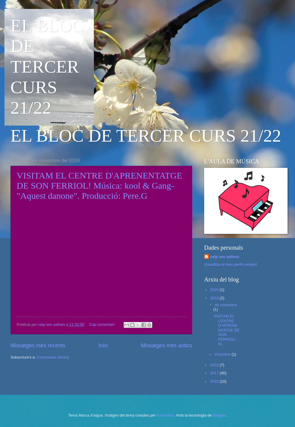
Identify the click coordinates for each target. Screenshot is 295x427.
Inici (103, 345)
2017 (215, 373)
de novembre (226, 305)
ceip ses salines (224, 256)
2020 (215, 289)
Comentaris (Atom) (53, 357)
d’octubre (223, 354)
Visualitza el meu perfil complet (230, 264)
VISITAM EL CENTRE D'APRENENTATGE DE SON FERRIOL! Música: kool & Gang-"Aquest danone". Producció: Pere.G (99, 186)
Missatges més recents (37, 345)
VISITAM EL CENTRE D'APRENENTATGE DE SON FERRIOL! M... (227, 330)
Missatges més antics (166, 345)
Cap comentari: (102, 324)
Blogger (219, 415)
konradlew (165, 415)
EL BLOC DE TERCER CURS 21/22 (47, 67)
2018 (215, 365)
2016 (215, 381)
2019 (215, 298)
